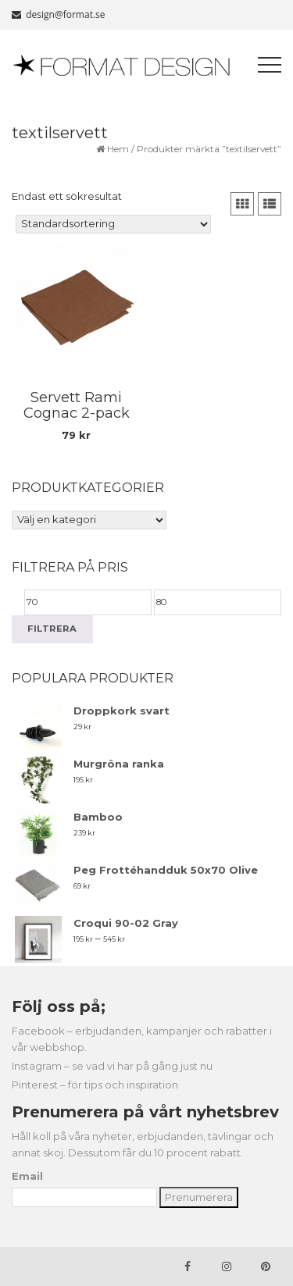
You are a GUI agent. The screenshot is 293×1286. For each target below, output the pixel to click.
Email (27, 1176)
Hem (118, 149)
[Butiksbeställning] (113, 224)
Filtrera (52, 628)
